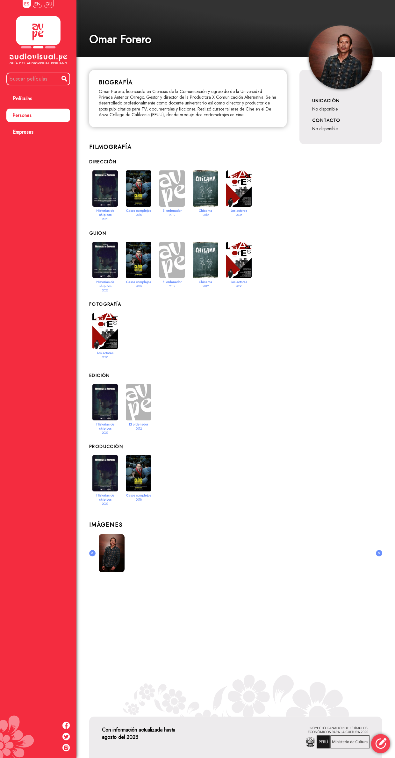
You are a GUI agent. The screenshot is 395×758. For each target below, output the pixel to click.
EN (37, 3)
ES (26, 3)
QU (49, 3)
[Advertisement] (236, 640)
